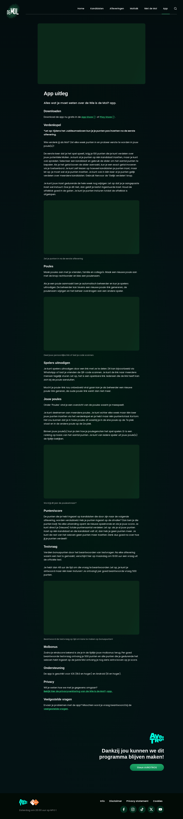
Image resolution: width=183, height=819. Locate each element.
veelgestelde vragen (56, 708)
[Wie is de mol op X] (151, 809)
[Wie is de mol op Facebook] (123, 809)
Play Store (106, 117)
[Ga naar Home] (13, 10)
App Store (87, 117)
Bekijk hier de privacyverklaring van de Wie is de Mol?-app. (78, 691)
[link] (147, 767)
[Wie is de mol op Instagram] (132, 809)
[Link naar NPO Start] (34, 802)
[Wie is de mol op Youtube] (160, 809)
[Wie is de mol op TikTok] (142, 809)
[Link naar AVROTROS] (23, 802)
